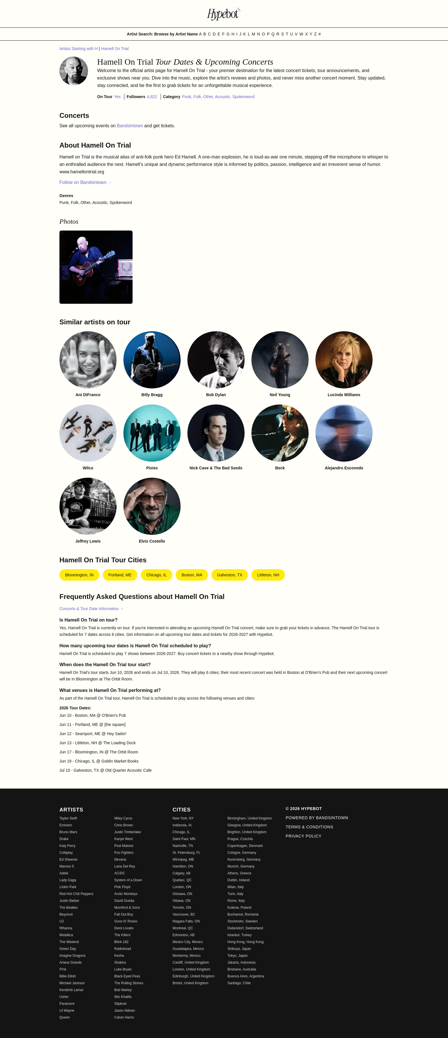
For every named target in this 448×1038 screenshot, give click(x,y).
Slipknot (120, 1004)
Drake (64, 839)
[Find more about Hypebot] (224, 13)
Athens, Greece (239, 873)
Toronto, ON (182, 908)
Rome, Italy (236, 901)
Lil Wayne (66, 1011)
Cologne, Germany (241, 853)
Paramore (67, 1004)
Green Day (67, 949)
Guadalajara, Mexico (188, 949)
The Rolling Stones (128, 983)
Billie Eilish (67, 976)
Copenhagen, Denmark (245, 846)
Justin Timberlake (127, 832)
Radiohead (122, 949)
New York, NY (183, 818)
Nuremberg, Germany (244, 860)
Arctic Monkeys (125, 894)
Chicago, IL (157, 575)
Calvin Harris (124, 1017)
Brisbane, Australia (241, 969)
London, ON (182, 887)
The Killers (122, 935)
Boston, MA (191, 575)
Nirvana (120, 860)
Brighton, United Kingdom (247, 832)
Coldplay (66, 853)
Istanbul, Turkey (239, 935)
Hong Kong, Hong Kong (245, 942)
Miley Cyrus (123, 818)
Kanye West (123, 839)
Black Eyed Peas (127, 976)
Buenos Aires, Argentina (245, 976)
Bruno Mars (68, 832)
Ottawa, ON (182, 901)
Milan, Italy (235, 887)
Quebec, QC (182, 880)
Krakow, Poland (239, 908)
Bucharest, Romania (243, 914)
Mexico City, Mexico (188, 942)
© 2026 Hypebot (304, 808)
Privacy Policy (303, 836)
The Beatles (68, 908)
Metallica (66, 935)
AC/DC (119, 873)
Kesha (119, 956)
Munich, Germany (241, 866)
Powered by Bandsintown (317, 817)
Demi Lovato (123, 928)
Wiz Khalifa (122, 997)
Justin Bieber (69, 901)
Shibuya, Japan (239, 949)
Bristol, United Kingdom (190, 983)
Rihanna (65, 928)
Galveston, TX (229, 575)
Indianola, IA (182, 825)
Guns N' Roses (125, 921)
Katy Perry (67, 846)
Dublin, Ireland (238, 880)
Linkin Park (67, 887)
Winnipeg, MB (183, 860)
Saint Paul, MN (184, 839)
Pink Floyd (122, 887)
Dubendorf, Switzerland (245, 928)
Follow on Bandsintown (85, 182)
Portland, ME (120, 575)
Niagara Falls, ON (186, 921)
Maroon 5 (66, 866)
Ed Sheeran (68, 860)
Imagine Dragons (72, 956)
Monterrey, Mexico (187, 956)
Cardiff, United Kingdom (191, 962)
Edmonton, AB (184, 935)
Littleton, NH (268, 575)
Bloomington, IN (79, 575)
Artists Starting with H (79, 48)
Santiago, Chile (239, 983)
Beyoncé (66, 914)
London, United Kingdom (191, 969)
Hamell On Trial (115, 48)
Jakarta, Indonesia (241, 962)
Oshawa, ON (182, 894)
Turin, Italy (235, 894)
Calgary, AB (181, 873)
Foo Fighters (123, 853)
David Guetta (124, 901)
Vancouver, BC (184, 914)
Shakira (120, 962)
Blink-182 (121, 942)
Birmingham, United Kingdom (249, 818)
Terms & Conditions (309, 827)
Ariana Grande (70, 962)
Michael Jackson (72, 983)
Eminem (65, 825)
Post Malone (123, 846)
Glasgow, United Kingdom (247, 825)
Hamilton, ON (183, 866)
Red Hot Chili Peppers (76, 894)
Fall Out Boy (123, 914)
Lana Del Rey (124, 866)
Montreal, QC (183, 928)
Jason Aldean (124, 1011)
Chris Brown (123, 825)
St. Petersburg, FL (186, 853)
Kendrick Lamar (71, 990)
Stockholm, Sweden (242, 921)
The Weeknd (69, 942)
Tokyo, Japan (237, 956)
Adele (63, 873)
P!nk (62, 969)
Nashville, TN (183, 846)
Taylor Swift (68, 818)
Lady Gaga (67, 880)
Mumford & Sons (127, 908)
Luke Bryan (123, 969)
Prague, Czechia (240, 839)
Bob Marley (123, 990)
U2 (61, 921)
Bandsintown (130, 125)
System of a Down (128, 880)
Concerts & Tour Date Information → (91, 608)
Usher (64, 997)
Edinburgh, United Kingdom (194, 976)
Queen (64, 1017)
